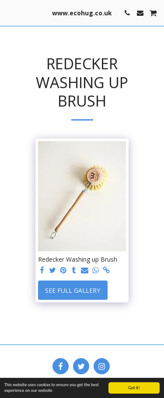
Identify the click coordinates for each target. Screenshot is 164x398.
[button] (9, 12)
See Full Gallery (72, 290)
